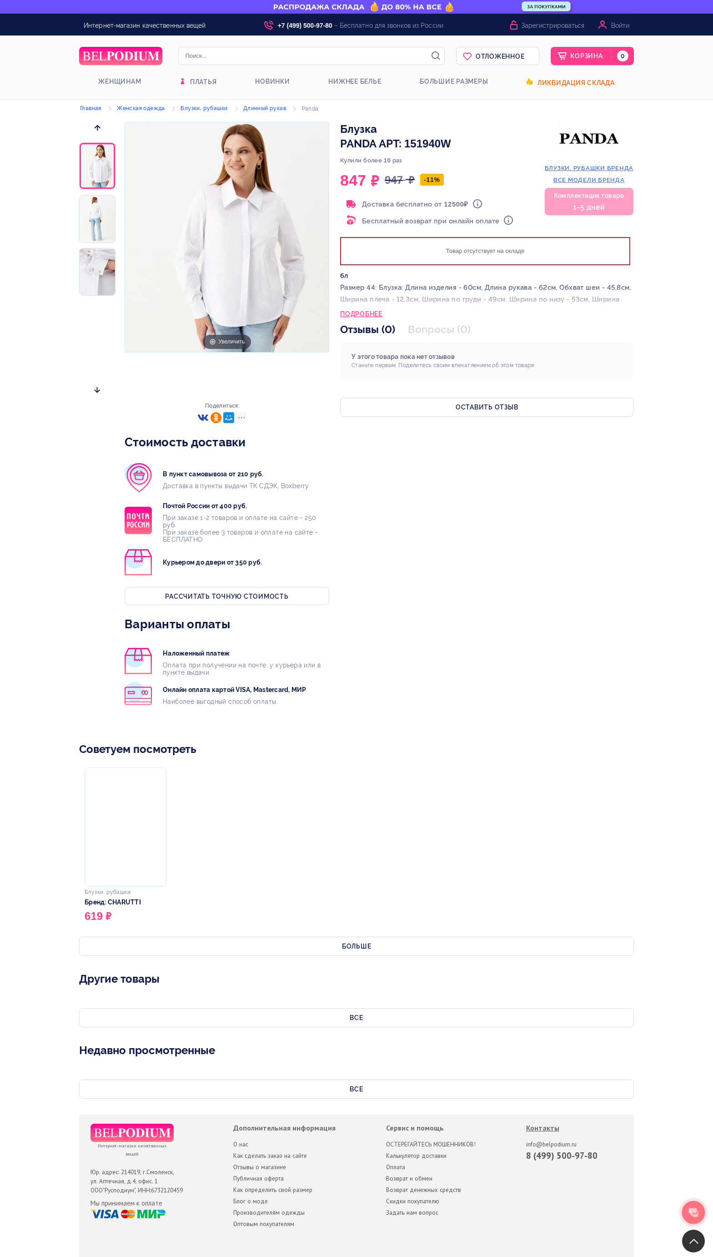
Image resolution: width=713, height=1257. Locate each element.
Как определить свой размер (272, 1190)
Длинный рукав (264, 108)
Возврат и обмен (409, 1178)
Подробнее (361, 314)
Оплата (395, 1167)
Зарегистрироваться (553, 25)
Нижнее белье (354, 81)
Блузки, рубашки (204, 108)
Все (356, 1017)
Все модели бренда (589, 180)
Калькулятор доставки (416, 1155)
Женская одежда (141, 108)
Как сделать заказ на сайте (270, 1155)
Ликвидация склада (576, 82)
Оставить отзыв (487, 407)
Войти (620, 25)
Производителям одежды (269, 1212)
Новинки (272, 81)
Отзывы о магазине (259, 1167)
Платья (203, 82)
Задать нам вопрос (412, 1212)
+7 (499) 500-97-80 (305, 25)
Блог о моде (250, 1201)
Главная (90, 108)
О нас (240, 1144)
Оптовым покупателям (263, 1224)
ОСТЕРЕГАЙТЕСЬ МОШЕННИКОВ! (431, 1144)
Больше (357, 946)
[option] (97, 166)
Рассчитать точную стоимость (226, 596)
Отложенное (500, 56)
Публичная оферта (258, 1178)
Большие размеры (454, 81)
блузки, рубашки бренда (589, 168)
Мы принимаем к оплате (126, 1203)
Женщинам (119, 81)
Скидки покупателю (412, 1201)
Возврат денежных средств (423, 1190)
